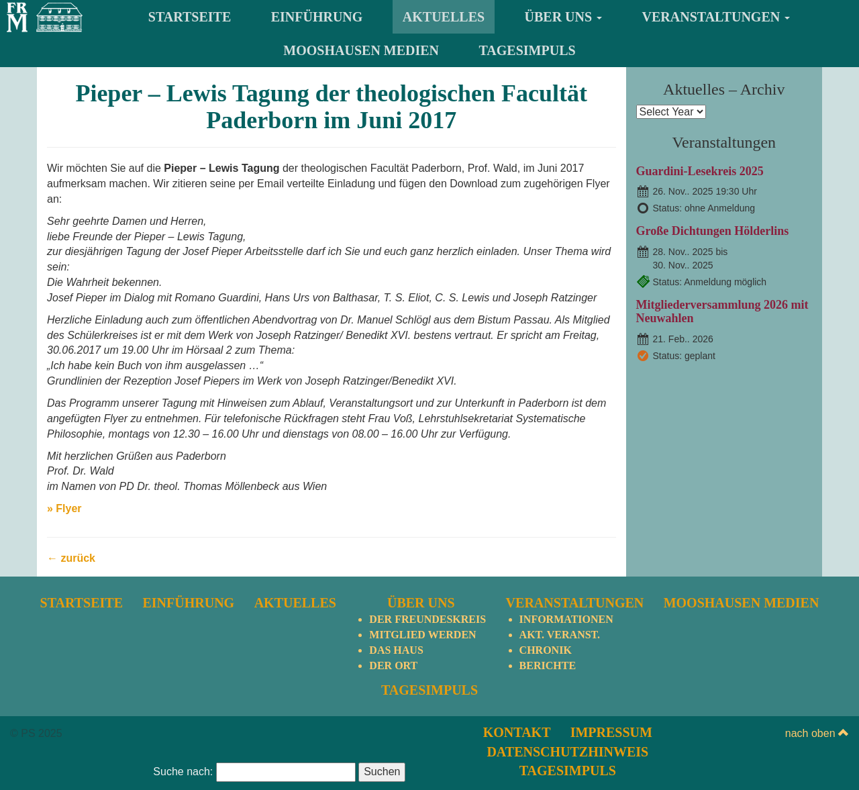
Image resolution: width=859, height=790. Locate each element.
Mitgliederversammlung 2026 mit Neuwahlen (722, 311)
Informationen (566, 619)
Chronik (545, 650)
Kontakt (517, 732)
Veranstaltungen (716, 16)
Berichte (547, 665)
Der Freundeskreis (427, 619)
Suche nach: (183, 771)
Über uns (564, 16)
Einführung (317, 16)
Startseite (189, 16)
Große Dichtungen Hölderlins (712, 231)
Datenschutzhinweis (567, 751)
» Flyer (64, 508)
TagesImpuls (527, 50)
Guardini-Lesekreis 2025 (700, 171)
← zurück (71, 558)
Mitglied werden (422, 634)
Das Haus (396, 650)
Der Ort (393, 665)
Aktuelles (444, 16)
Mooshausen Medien (361, 50)
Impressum (611, 732)
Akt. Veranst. (559, 634)
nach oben (817, 733)
